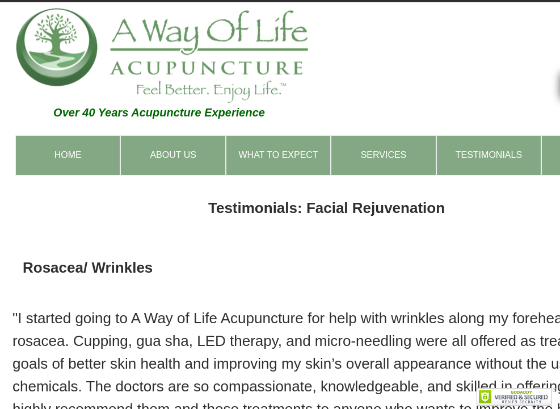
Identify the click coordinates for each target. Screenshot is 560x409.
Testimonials (489, 155)
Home (68, 155)
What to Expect (278, 155)
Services (384, 155)
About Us (173, 155)
